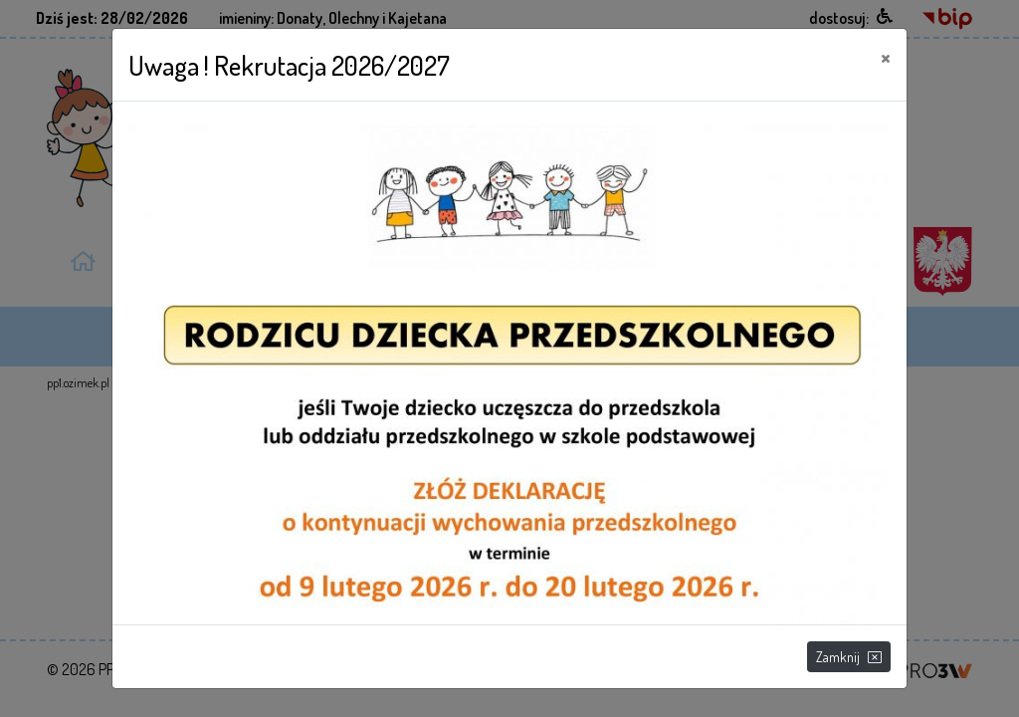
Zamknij (849, 656)
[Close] (886, 57)
